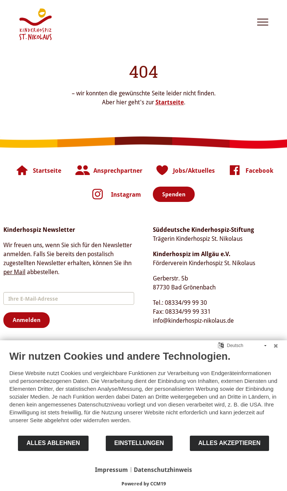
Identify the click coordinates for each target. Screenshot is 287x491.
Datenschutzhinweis (163, 470)
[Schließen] (275, 346)
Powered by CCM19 (143, 483)
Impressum (111, 470)
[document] (143, 393)
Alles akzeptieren (229, 443)
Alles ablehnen (53, 443)
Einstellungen (139, 443)
